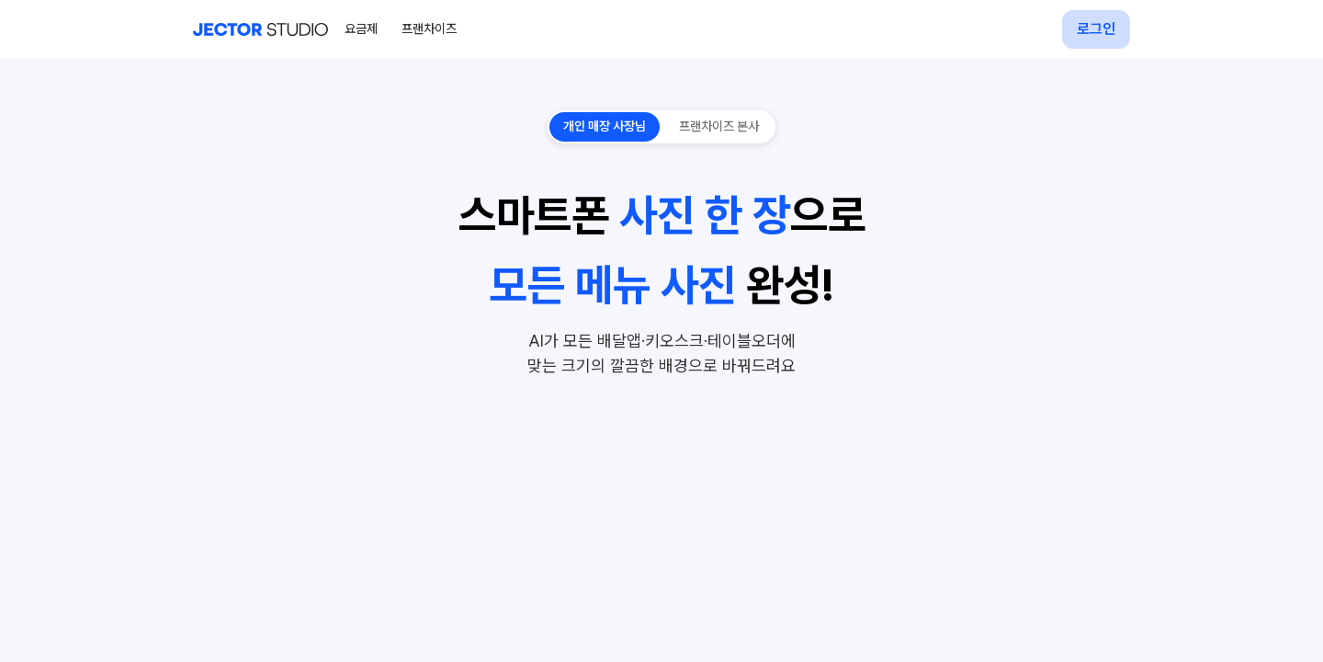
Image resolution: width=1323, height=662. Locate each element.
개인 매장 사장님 (604, 126)
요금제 (361, 28)
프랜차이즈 (429, 28)
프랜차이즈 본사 (719, 126)
